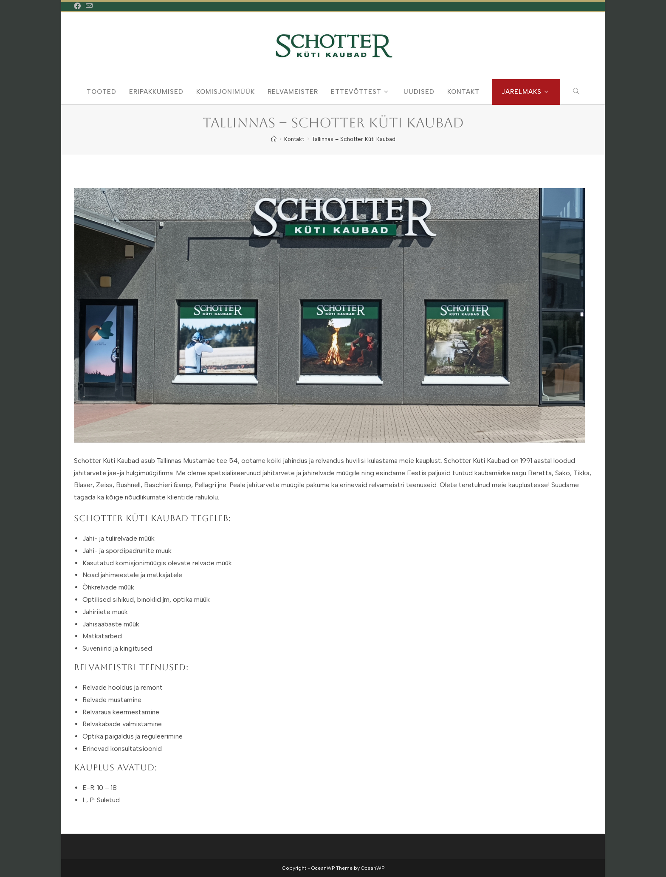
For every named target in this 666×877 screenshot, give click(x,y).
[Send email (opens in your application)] (89, 6)
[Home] (274, 139)
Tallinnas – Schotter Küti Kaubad (353, 139)
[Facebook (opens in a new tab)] (78, 6)
